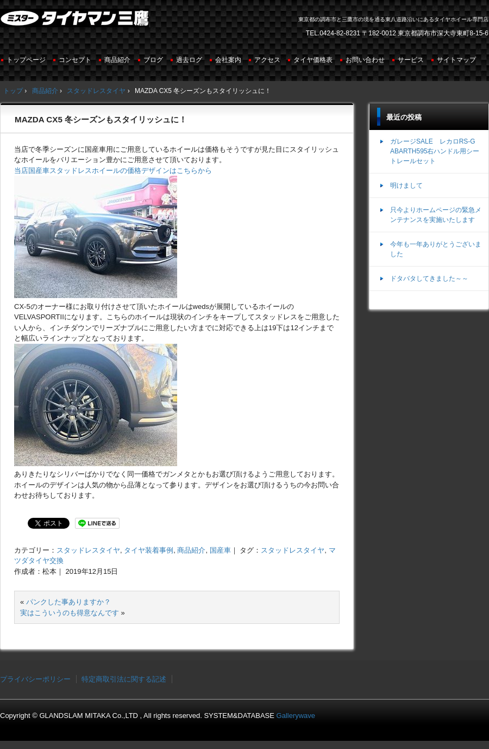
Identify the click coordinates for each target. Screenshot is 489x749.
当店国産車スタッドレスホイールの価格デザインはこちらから (113, 170)
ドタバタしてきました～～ (429, 278)
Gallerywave (296, 715)
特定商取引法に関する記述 (124, 679)
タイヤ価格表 (313, 60)
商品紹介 (117, 60)
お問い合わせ (365, 60)
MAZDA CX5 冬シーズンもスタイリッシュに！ (101, 119)
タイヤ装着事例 (148, 550)
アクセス (267, 60)
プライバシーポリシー (35, 679)
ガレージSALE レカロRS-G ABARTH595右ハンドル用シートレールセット (434, 151)
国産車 (220, 550)
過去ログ (189, 60)
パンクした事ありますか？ (68, 602)
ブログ (153, 60)
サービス (411, 60)
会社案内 (228, 60)
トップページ (26, 60)
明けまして (406, 185)
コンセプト (75, 60)
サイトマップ (456, 60)
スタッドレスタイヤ (88, 550)
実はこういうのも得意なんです (69, 613)
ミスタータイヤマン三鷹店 (76, 22)
